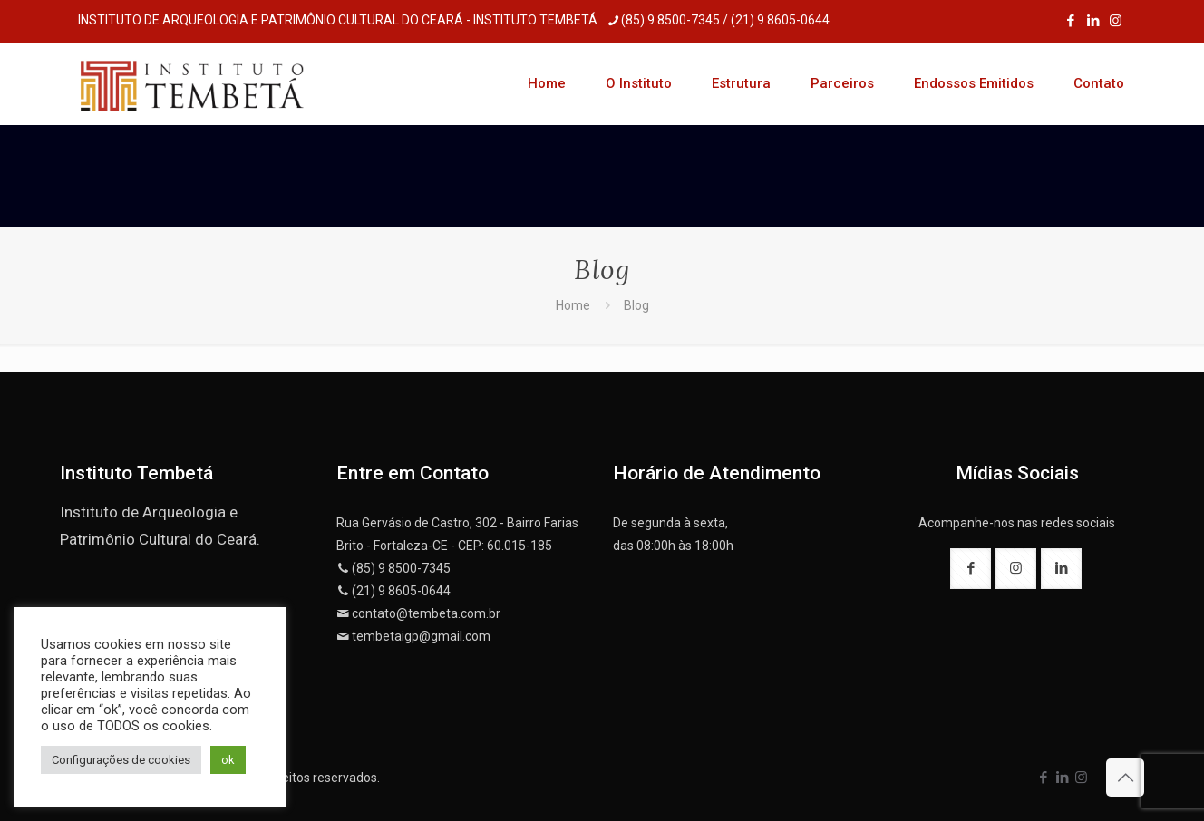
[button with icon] (970, 568)
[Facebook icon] (1070, 21)
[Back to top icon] (1125, 777)
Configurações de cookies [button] (121, 760)
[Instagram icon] (1115, 21)
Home (573, 305)
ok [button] (228, 760)
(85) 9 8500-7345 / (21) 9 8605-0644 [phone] (725, 20)
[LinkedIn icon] (1093, 21)
